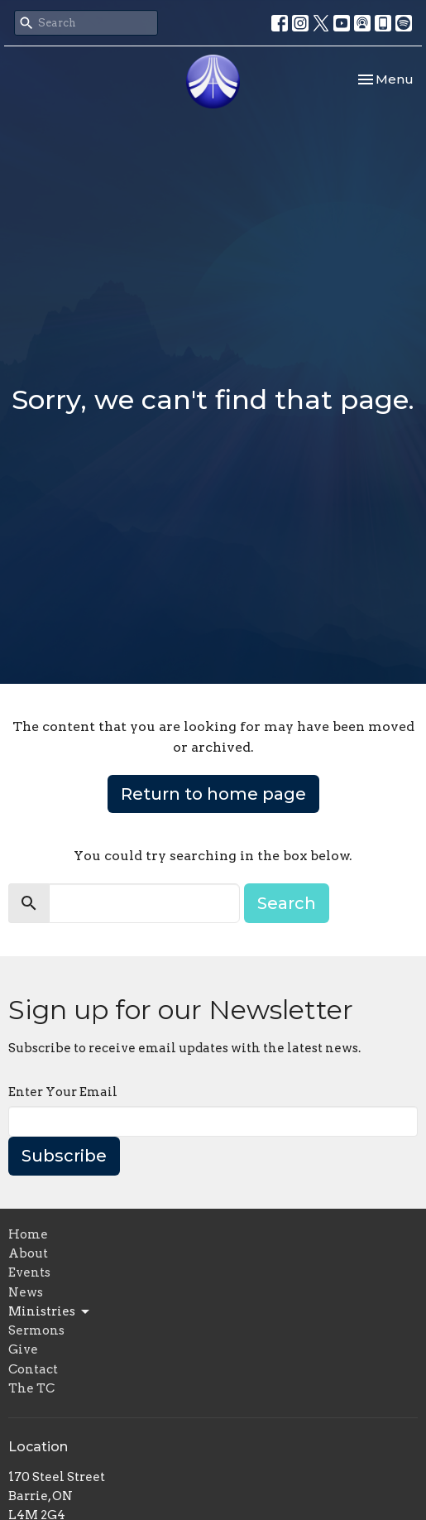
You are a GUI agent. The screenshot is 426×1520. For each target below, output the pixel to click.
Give (23, 1349)
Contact (33, 1369)
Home (28, 1234)
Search (286, 903)
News (25, 1292)
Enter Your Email (62, 1092)
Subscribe (64, 1156)
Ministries (50, 1312)
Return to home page (213, 794)
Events (29, 1272)
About (28, 1253)
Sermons (36, 1330)
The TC (31, 1388)
